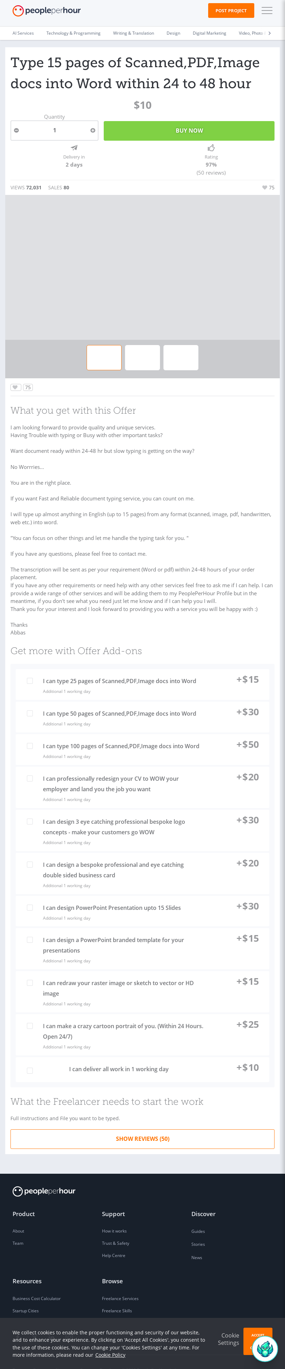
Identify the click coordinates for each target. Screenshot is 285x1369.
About (18, 1216)
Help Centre (113, 1240)
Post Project (231, 10)
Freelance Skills (117, 1295)
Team (18, 1228)
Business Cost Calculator (37, 1283)
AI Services (23, 33)
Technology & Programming (73, 33)
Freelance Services (120, 1283)
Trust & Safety (115, 1228)
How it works (114, 1216)
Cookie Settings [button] (228, 1339)
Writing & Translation (133, 33)
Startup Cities (26, 1295)
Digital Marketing (209, 33)
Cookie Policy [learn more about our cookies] (110, 1355)
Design (173, 33)
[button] (265, 10)
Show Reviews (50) (142, 1123)
